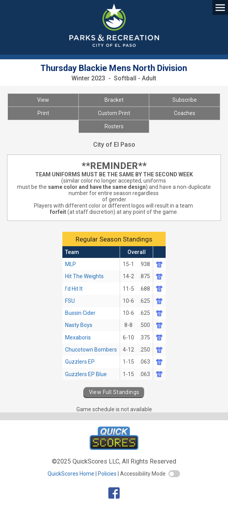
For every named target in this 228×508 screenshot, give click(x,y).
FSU (70, 301)
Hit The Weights (84, 276)
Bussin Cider (80, 313)
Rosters (114, 126)
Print (43, 113)
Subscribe (184, 100)
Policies (107, 474)
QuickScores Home (71, 474)
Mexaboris (78, 337)
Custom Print (114, 113)
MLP (70, 264)
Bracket (114, 100)
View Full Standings (114, 392)
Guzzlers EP (80, 362)
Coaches (184, 113)
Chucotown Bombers (91, 349)
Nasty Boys (78, 325)
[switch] (174, 473)
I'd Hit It (74, 289)
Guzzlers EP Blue (86, 374)
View (43, 100)
